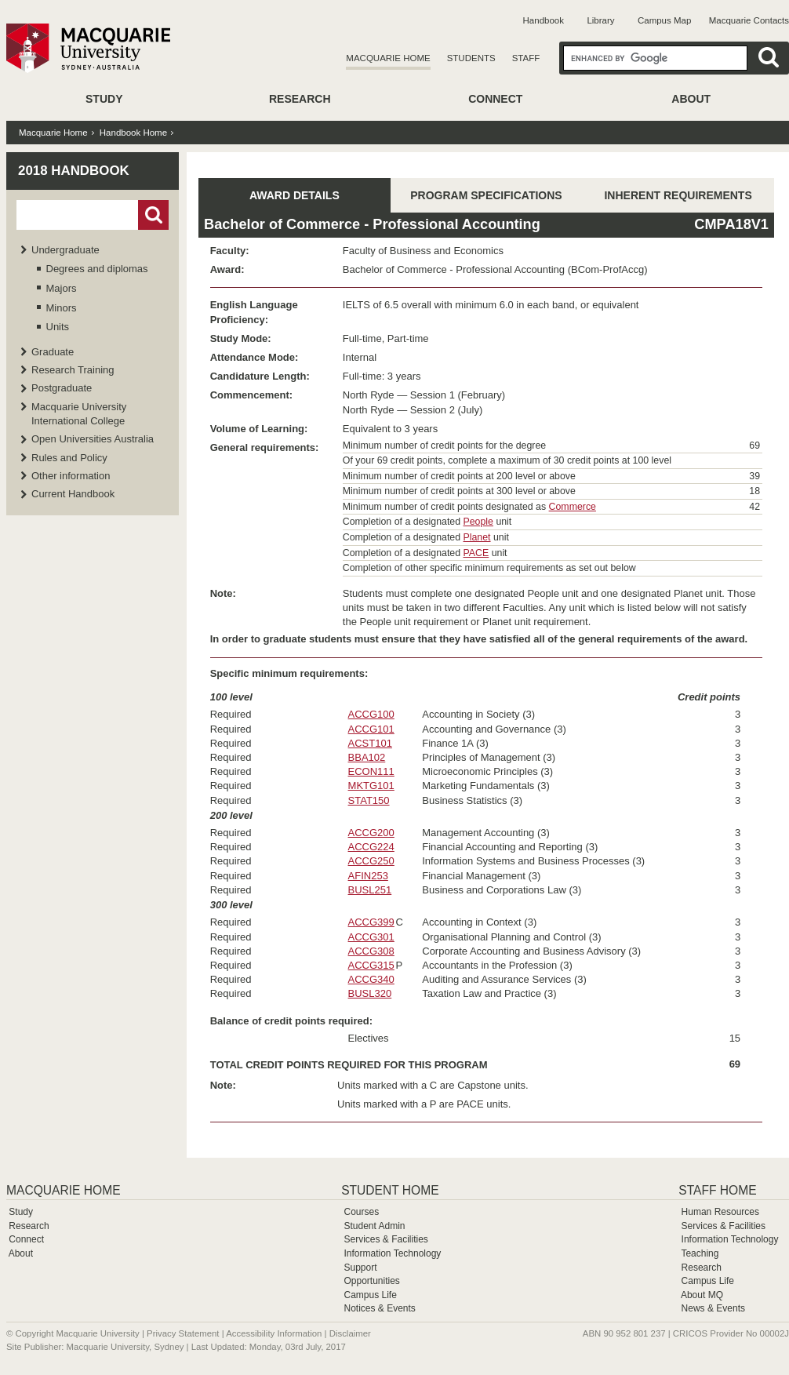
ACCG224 (371, 847)
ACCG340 (371, 979)
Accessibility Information (274, 1333)
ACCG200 (371, 832)
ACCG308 (371, 951)
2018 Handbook (73, 170)
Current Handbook (73, 494)
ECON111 (371, 771)
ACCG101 (371, 729)
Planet (477, 537)
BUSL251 (370, 890)
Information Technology (392, 1253)
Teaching (699, 1253)
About (691, 99)
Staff (526, 58)
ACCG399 (371, 922)
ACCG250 (371, 861)
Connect (495, 99)
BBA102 (367, 757)
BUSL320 (370, 993)
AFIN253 (368, 876)
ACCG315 (371, 965)
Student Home (389, 1190)
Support (360, 1267)
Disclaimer (350, 1333)
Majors (61, 288)
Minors (61, 308)
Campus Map (664, 20)
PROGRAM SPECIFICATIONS (486, 195)
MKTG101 (371, 785)
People (478, 521)
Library (600, 20)
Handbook (543, 20)
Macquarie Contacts (749, 20)
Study (103, 99)
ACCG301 (371, 937)
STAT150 (369, 800)
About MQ (702, 1295)
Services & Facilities (385, 1239)
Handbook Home (133, 132)
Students (471, 58)
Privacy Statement (183, 1333)
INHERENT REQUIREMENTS (677, 195)
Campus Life (370, 1295)
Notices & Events (379, 1308)
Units (58, 327)
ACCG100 (371, 714)
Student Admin (374, 1225)
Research (300, 99)
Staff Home (717, 1190)
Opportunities (371, 1280)
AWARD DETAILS (294, 195)
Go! (153, 215)
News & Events (713, 1308)
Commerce (572, 506)
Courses (361, 1211)
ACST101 (370, 743)
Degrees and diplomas (97, 269)
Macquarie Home (388, 58)
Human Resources (720, 1211)
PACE (476, 552)
